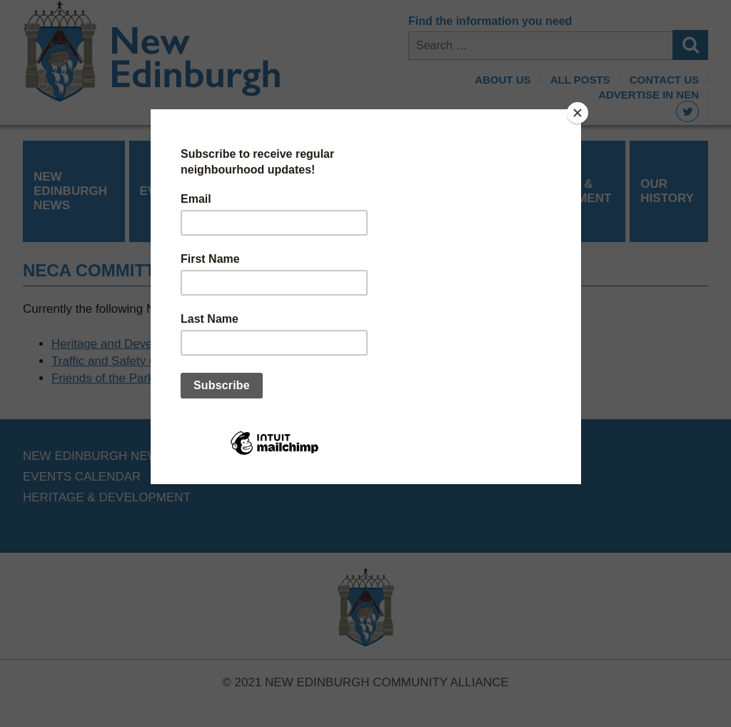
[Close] (577, 113)
